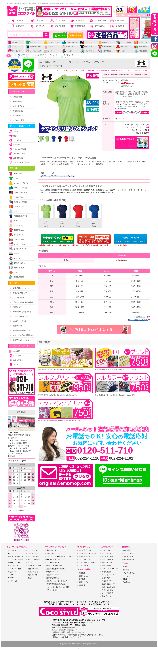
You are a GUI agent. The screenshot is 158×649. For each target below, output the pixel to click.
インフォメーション (109, 575)
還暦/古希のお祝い (53, 578)
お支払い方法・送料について (135, 125)
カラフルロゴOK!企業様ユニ (22, 335)
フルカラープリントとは (136, 127)
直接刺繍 (82, 573)
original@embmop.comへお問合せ (133, 15)
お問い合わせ (117, 20)
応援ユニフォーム (52, 575)
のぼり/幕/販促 (104, 51)
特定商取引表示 (129, 559)
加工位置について (108, 584)
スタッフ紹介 (16, 360)
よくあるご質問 (97, 20)
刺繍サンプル (83, 582)
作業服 (30, 578)
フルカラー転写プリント (87, 553)
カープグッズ (122, 47)
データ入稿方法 (107, 593)
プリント (14, 131)
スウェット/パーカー (69, 43)
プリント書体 (83, 566)
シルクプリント (84, 559)
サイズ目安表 (16, 111)
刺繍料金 (77, 20)
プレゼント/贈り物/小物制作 (21, 302)
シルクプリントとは (138, 130)
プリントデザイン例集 (87, 562)
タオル (48, 51)
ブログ (37, 26)
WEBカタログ (16, 116)
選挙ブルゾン (16, 326)
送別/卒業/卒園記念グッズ (21, 331)
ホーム (17, 20)
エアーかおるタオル (18, 316)
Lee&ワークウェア (18, 321)
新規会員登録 (75, 35)
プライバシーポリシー (110, 569)
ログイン (60, 35)
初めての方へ (106, 578)
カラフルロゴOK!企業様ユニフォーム (59, 556)
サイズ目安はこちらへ (138, 319)
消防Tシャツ (86, 47)
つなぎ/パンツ (140, 42)
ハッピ (120, 51)
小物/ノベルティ (87, 51)
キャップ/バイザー (34, 566)
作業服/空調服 (140, 51)
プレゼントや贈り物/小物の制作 (57, 587)
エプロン (48, 47)
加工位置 (14, 145)
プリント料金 (57, 20)
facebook (126, 570)
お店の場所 (15, 356)
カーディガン (68, 47)
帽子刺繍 (82, 579)
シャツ (11, 47)
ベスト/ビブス (104, 42)
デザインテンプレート (19, 162)
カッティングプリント (87, 556)
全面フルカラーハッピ (19, 340)
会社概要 (117, 26)
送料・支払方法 (17, 106)
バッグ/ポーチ (140, 47)
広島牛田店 (21, 412)
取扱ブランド (106, 596)
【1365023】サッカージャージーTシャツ (57, 176)
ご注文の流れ (37, 20)
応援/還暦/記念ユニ (106, 47)
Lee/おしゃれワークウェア (56, 559)
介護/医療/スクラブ (33, 47)
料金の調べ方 (16, 101)
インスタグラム (129, 573)
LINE (125, 579)
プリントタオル (14, 51)
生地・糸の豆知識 (17, 149)
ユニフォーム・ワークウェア (56, 581)
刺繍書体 (82, 585)
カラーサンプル (16, 154)
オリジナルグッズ (33, 51)
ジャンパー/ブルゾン (51, 43)
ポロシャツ (13, 42)
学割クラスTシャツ (18, 293)
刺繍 (12, 136)
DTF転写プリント (85, 550)
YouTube (126, 582)
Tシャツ (30, 42)
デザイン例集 (57, 26)
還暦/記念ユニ (16, 230)
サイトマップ (128, 556)
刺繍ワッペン (83, 576)
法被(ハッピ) (32, 575)
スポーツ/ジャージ (87, 42)
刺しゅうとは (141, 133)
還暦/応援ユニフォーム (19, 288)
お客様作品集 (77, 26)
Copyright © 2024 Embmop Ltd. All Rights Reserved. (79, 644)
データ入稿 (15, 140)
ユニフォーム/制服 (124, 42)
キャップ (66, 51)
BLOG (125, 567)
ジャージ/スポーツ (18, 192)
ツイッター (127, 576)
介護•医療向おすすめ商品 (20, 312)
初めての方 (17, 26)
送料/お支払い (97, 26)
